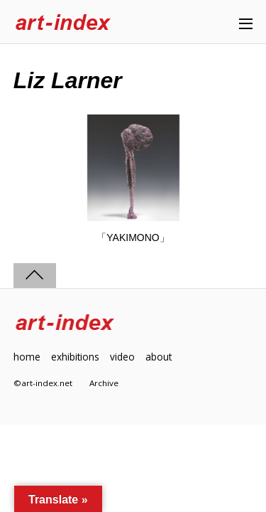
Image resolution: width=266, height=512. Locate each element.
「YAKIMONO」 (132, 237)
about (158, 356)
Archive (103, 383)
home (26, 356)
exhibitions (75, 356)
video (122, 356)
